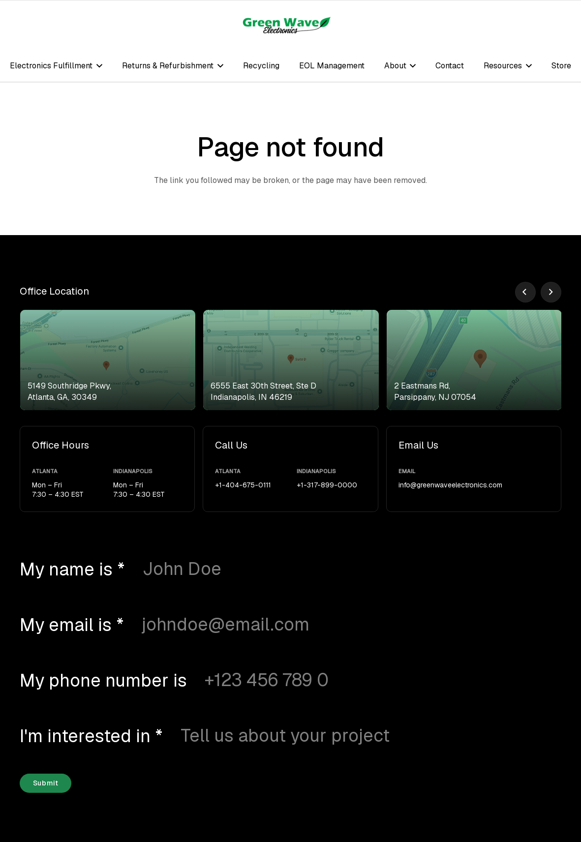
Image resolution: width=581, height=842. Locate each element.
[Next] (551, 292)
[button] (97, 65)
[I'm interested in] (335, 735)
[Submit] (45, 783)
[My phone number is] (347, 680)
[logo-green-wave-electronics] (287, 25)
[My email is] (316, 624)
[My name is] (316, 569)
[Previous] (525, 292)
